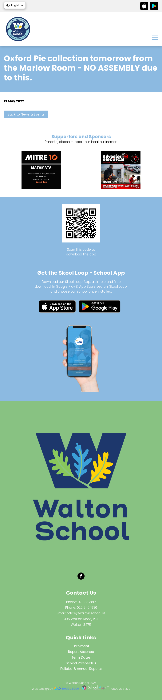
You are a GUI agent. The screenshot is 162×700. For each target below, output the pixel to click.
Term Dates (81, 657)
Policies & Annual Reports (81, 668)
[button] (14, 5)
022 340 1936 (87, 607)
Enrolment (81, 646)
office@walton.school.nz (86, 613)
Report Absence (81, 651)
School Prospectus (81, 663)
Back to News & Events (26, 114)
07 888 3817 (87, 602)
